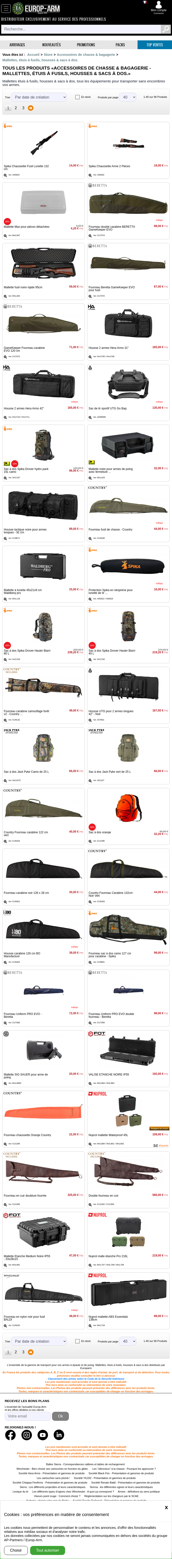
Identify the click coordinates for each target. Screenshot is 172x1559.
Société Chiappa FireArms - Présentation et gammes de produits (50, 1482)
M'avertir (163, 1145)
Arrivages (17, 44)
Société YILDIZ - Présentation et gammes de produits (105, 1478)
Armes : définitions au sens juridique (139, 1491)
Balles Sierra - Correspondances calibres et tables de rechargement (85, 1464)
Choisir (16, 1550)
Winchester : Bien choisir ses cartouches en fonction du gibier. (53, 1469)
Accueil (33, 55)
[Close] (166, 1507)
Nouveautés (51, 44)
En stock (86, 97)
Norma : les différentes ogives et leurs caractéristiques (121, 1487)
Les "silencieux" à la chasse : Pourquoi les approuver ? (124, 1469)
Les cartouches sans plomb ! (53, 1478)
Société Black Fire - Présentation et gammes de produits (121, 1473)
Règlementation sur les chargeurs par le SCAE (111, 1496)
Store (48, 55)
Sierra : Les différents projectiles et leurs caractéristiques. (53, 1487)
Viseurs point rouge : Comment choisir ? (57, 1496)
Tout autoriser (47, 1550)
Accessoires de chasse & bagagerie (86, 55)
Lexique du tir (20, 1491)
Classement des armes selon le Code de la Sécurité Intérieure (86, 1378)
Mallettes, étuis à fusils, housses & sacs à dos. (40, 60)
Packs (120, 44)
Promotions (86, 44)
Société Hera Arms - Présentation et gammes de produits (52, 1473)
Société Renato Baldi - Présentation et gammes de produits (125, 1482)
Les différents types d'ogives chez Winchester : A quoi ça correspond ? (73, 1491)
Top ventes (155, 44)
